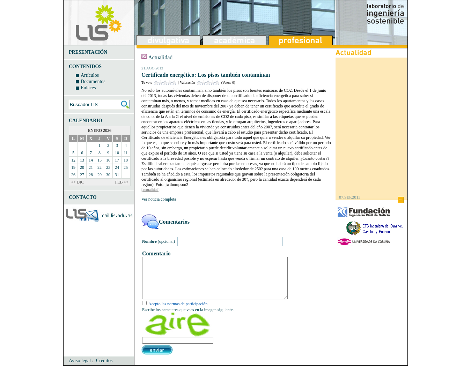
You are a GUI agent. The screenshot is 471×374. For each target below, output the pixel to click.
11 (126, 152)
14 (91, 160)
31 (117, 174)
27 (82, 174)
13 (82, 160)
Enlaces (88, 87)
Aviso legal (80, 369)
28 (91, 174)
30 (108, 174)
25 (126, 167)
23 (108, 167)
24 (117, 167)
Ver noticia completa (158, 199)
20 (82, 167)
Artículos (90, 75)
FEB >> (121, 182)
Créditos (104, 369)
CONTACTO (83, 197)
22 (99, 167)
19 (73, 167)
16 (108, 160)
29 (99, 174)
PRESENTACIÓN (88, 52)
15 (99, 160)
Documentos (93, 81)
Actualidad (160, 57)
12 (73, 160)
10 (117, 152)
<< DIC (77, 182)
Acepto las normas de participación (177, 312)
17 (117, 160)
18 (126, 160)
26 (73, 174)
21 (91, 167)
